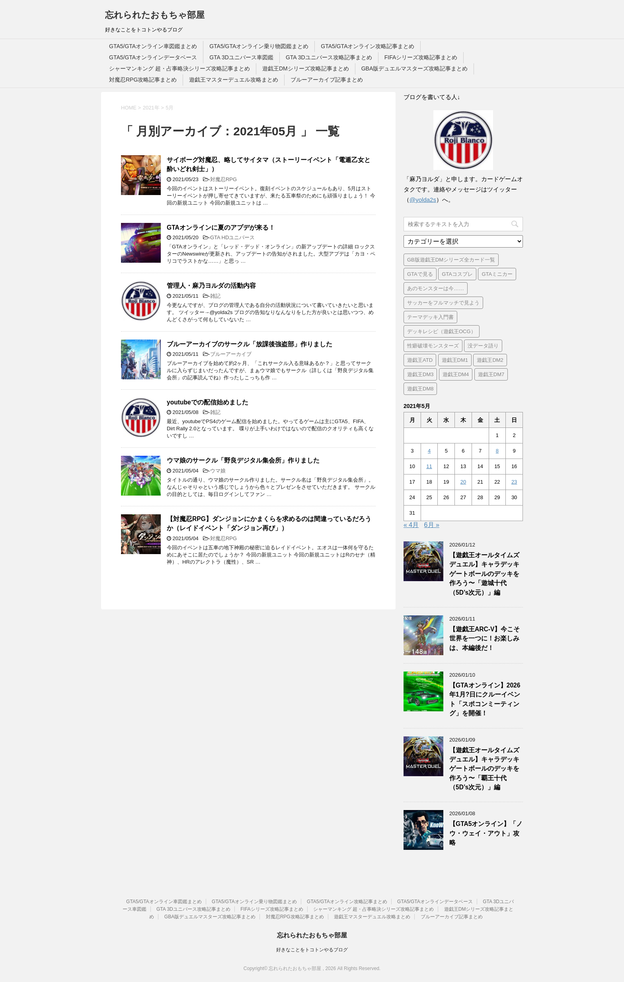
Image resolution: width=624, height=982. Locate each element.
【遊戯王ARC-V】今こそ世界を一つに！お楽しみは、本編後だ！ (484, 638)
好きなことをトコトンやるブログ (312, 950)
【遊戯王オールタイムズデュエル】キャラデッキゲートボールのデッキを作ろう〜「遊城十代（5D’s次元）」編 (484, 574)
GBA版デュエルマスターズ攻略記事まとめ (414, 68)
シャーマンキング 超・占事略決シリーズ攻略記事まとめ (179, 68)
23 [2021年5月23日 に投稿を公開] (514, 482)
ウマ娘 (218, 471)
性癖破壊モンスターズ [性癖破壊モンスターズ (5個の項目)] (433, 346)
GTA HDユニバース (232, 237)
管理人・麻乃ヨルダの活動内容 (211, 285)
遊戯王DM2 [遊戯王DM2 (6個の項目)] (490, 360)
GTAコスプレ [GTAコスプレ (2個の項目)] (457, 274)
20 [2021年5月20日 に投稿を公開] (463, 482)
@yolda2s (423, 199)
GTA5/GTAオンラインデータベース (153, 57)
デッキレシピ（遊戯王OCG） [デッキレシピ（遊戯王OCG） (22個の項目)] (441, 331)
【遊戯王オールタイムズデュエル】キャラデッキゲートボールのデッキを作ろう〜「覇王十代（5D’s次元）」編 (484, 769)
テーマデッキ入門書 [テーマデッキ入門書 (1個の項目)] (430, 317)
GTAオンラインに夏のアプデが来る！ (221, 227)
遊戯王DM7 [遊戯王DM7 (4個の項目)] (491, 374)
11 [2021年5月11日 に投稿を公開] (429, 466)
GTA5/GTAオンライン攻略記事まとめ (367, 46)
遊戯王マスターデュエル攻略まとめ (233, 79)
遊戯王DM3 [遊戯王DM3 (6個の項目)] (420, 374)
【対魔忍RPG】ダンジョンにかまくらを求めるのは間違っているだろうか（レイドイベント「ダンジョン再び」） (269, 523)
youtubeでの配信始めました (207, 402)
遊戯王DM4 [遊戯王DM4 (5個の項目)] (456, 374)
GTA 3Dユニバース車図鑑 (241, 57)
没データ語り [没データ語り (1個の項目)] (483, 346)
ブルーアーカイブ (231, 354)
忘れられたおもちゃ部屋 (155, 15)
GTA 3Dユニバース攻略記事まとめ (329, 57)
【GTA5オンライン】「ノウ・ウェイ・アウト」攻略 (486, 833)
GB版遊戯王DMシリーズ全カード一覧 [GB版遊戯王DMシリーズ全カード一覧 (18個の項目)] (451, 260)
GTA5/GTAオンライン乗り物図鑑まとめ (258, 46)
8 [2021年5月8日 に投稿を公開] (497, 451)
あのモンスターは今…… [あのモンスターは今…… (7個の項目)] (435, 288)
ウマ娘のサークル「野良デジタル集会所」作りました (243, 460)
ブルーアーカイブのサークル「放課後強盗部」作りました (249, 344)
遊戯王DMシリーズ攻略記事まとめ (305, 68)
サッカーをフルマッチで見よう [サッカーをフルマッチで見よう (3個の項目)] (443, 303)
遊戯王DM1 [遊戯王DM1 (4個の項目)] (455, 360)
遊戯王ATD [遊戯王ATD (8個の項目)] (420, 360)
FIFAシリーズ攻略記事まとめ (421, 57)
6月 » (431, 524)
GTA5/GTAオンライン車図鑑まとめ (153, 46)
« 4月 (411, 524)
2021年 (151, 108)
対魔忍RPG (223, 179)
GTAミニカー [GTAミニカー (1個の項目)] (497, 274)
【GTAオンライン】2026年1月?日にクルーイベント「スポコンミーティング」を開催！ (484, 699)
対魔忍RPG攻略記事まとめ (143, 79)
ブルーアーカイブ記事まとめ (327, 79)
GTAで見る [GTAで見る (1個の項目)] (420, 274)
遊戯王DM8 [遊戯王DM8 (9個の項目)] (420, 389)
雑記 (215, 296)
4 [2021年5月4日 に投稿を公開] (429, 451)
